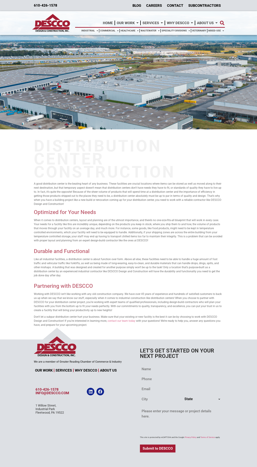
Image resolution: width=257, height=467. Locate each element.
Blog (136, 6)
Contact (175, 6)
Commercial (109, 30)
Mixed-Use (216, 30)
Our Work (128, 23)
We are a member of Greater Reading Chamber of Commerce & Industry (78, 361)
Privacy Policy (190, 437)
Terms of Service (207, 437)
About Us (207, 23)
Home (108, 23)
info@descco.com (52, 393)
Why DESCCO (180, 23)
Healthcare (130, 30)
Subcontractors (204, 6)
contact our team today (121, 320)
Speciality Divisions (176, 30)
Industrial (89, 30)
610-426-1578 (47, 389)
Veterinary (199, 30)
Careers (154, 6)
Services (152, 23)
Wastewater (150, 30)
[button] (222, 23)
